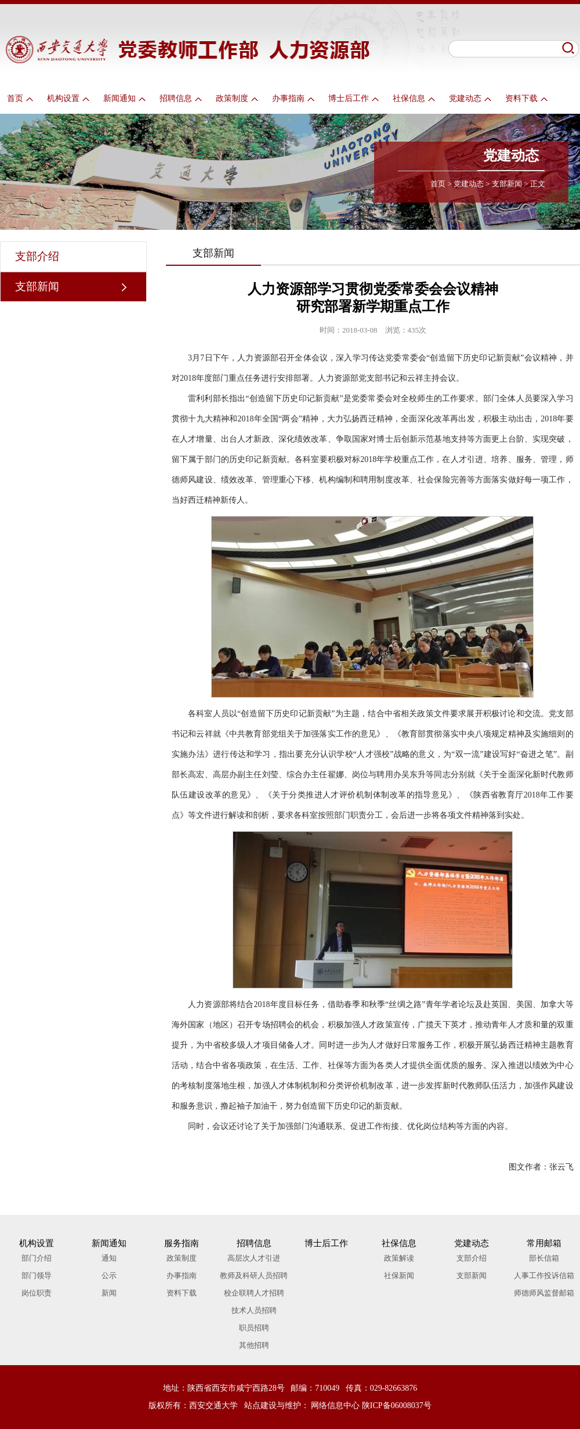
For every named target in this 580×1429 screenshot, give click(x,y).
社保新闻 (399, 1275)
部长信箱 (544, 1258)
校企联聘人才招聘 (254, 1293)
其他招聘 (254, 1345)
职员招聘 (254, 1327)
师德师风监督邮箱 (544, 1293)
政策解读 (399, 1258)
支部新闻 (507, 183)
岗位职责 (36, 1293)
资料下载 (526, 98)
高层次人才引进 (253, 1258)
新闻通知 (124, 98)
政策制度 (237, 98)
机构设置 (68, 98)
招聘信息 (181, 98)
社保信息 (414, 98)
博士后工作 (353, 98)
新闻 (109, 1293)
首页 (20, 98)
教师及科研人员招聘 (254, 1275)
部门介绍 (36, 1258)
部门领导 (36, 1275)
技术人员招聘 (254, 1310)
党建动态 (470, 98)
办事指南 (293, 98)
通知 (109, 1258)
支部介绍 (37, 256)
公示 (109, 1275)
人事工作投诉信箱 (544, 1275)
